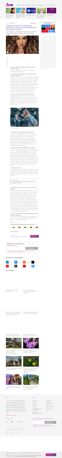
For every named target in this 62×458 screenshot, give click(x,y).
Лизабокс (48, 451)
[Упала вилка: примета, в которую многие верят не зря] (31, 312)
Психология (34, 5)
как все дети (15, 95)
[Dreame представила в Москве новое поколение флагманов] (31, 295)
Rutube (34, 262)
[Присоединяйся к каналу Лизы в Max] (14, 278)
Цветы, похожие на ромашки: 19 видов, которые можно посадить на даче (30, 335)
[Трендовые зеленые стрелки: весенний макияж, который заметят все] (10, 10)
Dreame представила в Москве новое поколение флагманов (30, 302)
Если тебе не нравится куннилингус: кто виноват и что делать (30, 286)
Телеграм (9, 262)
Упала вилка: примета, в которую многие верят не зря (30, 319)
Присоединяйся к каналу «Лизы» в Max (30, 15)
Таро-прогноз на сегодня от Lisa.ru (50, 15)
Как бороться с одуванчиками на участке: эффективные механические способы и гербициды (30, 354)
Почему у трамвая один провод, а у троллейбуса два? (14, 353)
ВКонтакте (18, 262)
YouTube (9, 266)
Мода (23, 5)
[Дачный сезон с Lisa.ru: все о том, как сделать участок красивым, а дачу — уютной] (41, 10)
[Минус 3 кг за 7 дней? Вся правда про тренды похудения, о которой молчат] (21, 10)
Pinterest (26, 266)
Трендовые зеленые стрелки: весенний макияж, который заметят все (10, 16)
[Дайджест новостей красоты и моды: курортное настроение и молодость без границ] (14, 295)
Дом (46, 5)
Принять (51, 454)
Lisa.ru (7, 23)
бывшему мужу (23, 150)
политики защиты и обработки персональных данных (25, 456)
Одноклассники (26, 262)
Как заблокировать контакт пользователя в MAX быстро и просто (13, 372)
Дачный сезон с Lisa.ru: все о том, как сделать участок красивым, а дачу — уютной (41, 16)
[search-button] (49, 5)
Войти (53, 5)
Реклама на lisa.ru (43, 68)
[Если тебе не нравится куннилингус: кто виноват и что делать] (31, 278)
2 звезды (32, 23)
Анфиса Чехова (14, 231)
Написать (35, 236)
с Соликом (29, 70)
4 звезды (34, 23)
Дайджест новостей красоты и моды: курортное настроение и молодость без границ (13, 303)
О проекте (35, 451)
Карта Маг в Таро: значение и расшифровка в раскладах (13, 319)
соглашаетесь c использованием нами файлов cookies (31, 455)
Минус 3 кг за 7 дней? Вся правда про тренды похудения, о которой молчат (20, 16)
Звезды (19, 5)
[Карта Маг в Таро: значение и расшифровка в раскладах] (14, 312)
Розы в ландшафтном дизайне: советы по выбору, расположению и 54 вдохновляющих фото (13, 336)
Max (34, 266)
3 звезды (33, 23)
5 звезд (35, 23)
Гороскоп (41, 5)
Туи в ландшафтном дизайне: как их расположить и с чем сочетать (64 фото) (30, 372)
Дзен (17, 266)
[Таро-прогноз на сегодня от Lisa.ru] (51, 10)
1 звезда (30, 23)
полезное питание (34, 216)
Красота (28, 5)
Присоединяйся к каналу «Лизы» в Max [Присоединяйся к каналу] (12, 285)
